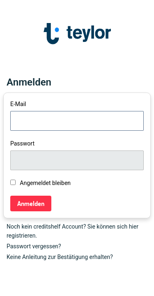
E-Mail (18, 104)
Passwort (22, 143)
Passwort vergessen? (34, 246)
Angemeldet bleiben (40, 183)
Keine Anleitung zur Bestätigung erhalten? (60, 257)
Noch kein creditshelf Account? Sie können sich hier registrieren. (72, 231)
